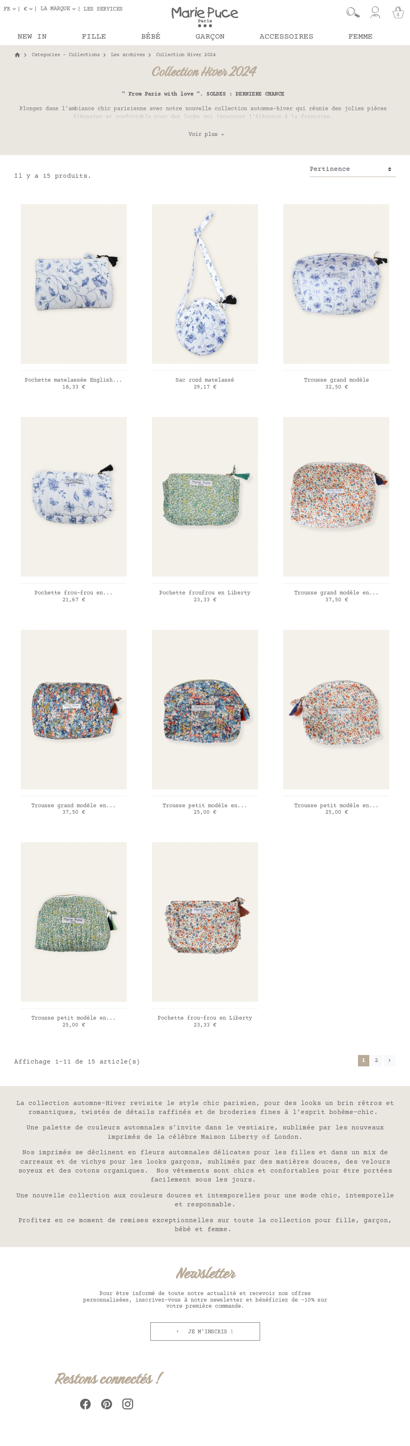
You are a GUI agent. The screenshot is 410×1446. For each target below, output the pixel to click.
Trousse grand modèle (336, 380)
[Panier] (398, 13)
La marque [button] (55, 9)
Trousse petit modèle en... (205, 806)
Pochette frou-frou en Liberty (205, 1018)
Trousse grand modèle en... (336, 593)
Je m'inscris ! (209, 1332)
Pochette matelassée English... (73, 380)
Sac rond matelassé (205, 380)
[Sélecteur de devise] (30, 9)
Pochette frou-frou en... (74, 593)
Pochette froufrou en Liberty (204, 593)
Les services (103, 9)
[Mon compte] (375, 13)
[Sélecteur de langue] (11, 9)
